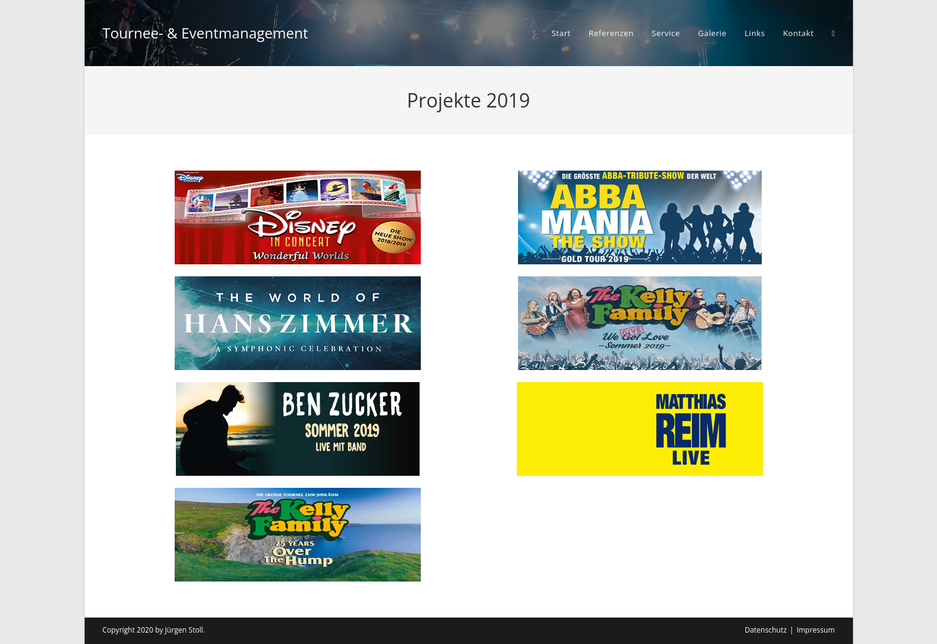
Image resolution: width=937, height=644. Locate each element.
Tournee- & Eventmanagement (206, 33)
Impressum (815, 630)
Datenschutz (766, 630)
